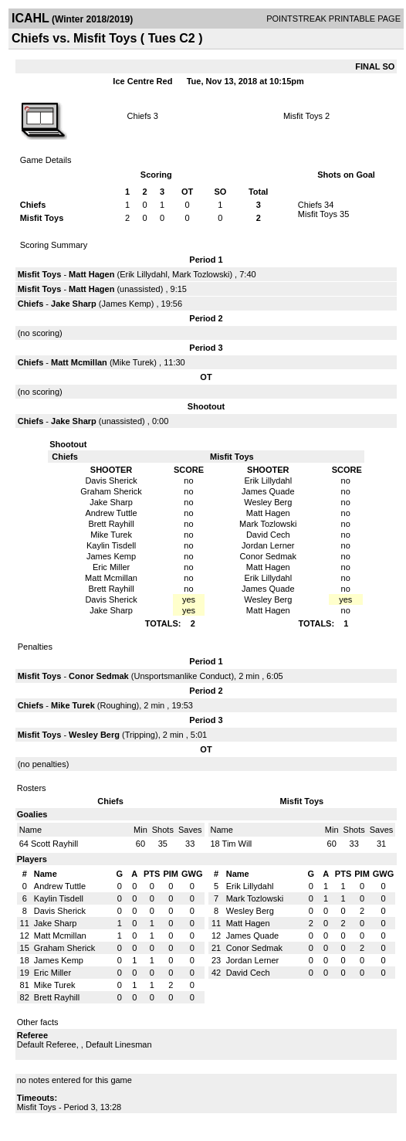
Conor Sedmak (99, 676)
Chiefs (139, 116)
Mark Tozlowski (200, 274)
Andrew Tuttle (60, 886)
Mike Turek (133, 362)
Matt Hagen (91, 274)
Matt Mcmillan (79, 362)
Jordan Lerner (252, 960)
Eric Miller (52, 972)
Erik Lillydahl (143, 274)
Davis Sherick (60, 910)
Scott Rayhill (54, 843)
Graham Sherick (64, 948)
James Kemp (126, 303)
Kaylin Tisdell (58, 898)
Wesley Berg (94, 734)
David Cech (248, 972)
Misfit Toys (303, 116)
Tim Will (237, 843)
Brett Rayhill (57, 997)
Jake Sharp (73, 303)
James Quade (252, 935)
